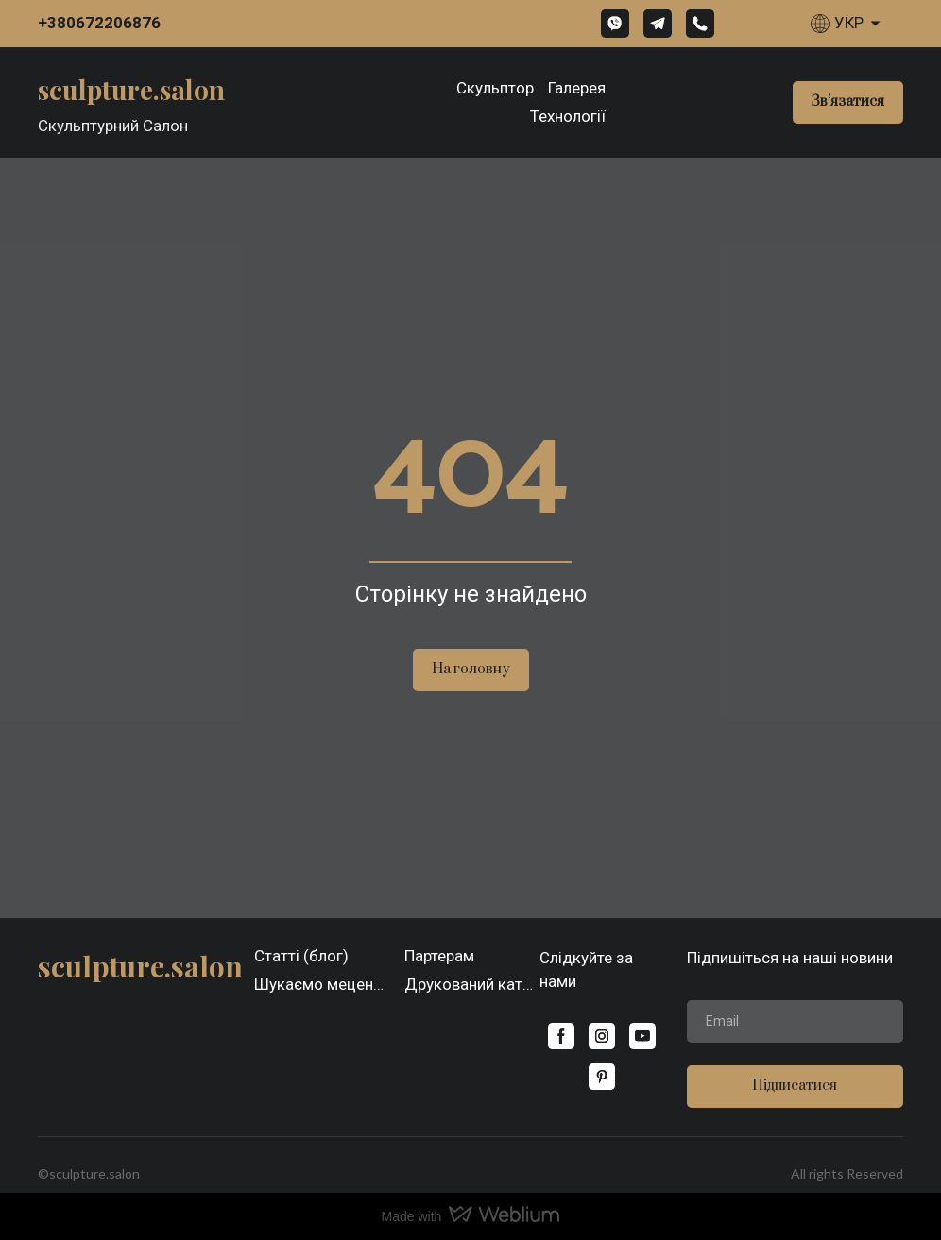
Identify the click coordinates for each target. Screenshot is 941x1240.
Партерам (439, 955)
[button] (615, 23)
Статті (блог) (301, 955)
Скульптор (495, 87)
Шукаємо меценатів (322, 984)
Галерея (577, 87)
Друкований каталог (472, 984)
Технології (568, 116)
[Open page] (131, 88)
